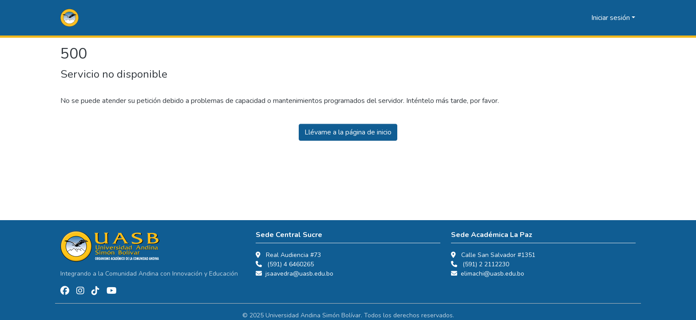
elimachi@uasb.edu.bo (492, 273)
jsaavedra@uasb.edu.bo (299, 273)
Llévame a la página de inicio (348, 132)
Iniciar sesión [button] (611, 18)
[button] (69, 18)
